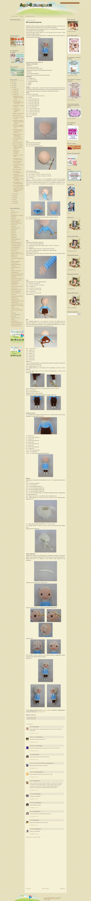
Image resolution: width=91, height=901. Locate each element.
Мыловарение (14, 272)
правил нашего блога (40, 711)
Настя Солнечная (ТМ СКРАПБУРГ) (38, 763)
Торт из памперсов (15, 314)
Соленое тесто (14, 308)
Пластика (13, 288)
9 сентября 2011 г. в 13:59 (34, 833)
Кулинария (13, 256)
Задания (13, 236)
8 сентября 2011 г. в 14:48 (34, 807)
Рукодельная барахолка (30, 16)
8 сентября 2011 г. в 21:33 (34, 825)
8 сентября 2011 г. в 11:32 (34, 790)
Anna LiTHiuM (33, 772)
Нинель (31, 780)
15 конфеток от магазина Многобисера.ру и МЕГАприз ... (18, 190)
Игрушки (13, 240)
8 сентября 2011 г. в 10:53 (34, 750)
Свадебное (13, 297)
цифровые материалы (16, 324)
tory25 (31, 754)
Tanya (31, 820)
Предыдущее (62, 888)
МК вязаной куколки (17, 169)
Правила (21, 16)
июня (14, 197)
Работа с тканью (14, 292)
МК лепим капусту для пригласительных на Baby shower (17, 131)
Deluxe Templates (56, 898)
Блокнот (13, 218)
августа (14, 193)
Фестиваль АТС (14, 317)
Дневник (13, 232)
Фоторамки (13, 321)
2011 (13, 87)
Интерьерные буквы (15, 242)
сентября (15, 94)
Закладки (13, 237)
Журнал (13, 234)
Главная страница (14, 16)
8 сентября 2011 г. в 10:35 (34, 733)
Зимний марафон (15, 239)
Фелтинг (13, 316)
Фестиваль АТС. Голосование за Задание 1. (16, 110)
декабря (14, 89)
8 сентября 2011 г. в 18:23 (34, 816)
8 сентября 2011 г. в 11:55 (34, 798)
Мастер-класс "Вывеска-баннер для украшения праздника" (18, 122)
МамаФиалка (33, 745)
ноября (14, 91)
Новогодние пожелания (16, 273)
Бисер (12, 213)
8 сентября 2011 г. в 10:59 (34, 759)
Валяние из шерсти (15, 220)
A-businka (32, 828)
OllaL (31, 726)
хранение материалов (16, 322)
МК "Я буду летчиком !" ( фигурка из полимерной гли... (18, 166)
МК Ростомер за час (17, 115)
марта (14, 203)
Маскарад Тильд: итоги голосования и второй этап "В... (18, 98)
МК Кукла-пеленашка (17, 142)
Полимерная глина (15, 289)
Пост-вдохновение (15, 291)
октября (14, 92)
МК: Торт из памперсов (18, 143)
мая (14, 199)
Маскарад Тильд (14, 267)
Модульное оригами (15, 270)
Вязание (13, 226)
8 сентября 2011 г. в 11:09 (34, 768)
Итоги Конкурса (14, 248)
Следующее (28, 888)
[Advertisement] (36, 878)
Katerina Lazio (33, 737)
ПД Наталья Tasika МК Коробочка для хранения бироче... (17, 136)
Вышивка (13, 224)
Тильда (12, 312)
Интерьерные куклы (15, 245)
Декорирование (14, 227)
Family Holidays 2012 (15, 325)
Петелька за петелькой (16, 286)
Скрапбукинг (13, 299)
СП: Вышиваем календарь (16, 310)
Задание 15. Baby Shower (18, 113)
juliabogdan (32, 802)
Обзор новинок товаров (16, 278)
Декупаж (13, 229)
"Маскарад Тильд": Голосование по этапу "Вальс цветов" (18, 102)
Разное (12, 294)
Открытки (13, 284)
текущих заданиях (47, 710)
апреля (14, 201)
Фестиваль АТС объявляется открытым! (16, 152)
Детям (12, 231)
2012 (13, 85)
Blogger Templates (47, 898)
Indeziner (48, 899)
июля (14, 195)
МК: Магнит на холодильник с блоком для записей (18, 179)
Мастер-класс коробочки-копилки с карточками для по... (18, 126)
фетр (12, 319)
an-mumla (32, 793)
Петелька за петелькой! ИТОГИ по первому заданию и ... (18, 147)
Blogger (60, 897)
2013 (13, 83)
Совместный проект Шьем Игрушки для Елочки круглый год (17, 305)
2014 (13, 82)
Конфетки (13, 255)
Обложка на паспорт (15, 280)
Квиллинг (13, 250)
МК (11, 269)
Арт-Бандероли (51, 897)
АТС (12, 210)
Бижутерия (13, 212)
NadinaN (31, 811)
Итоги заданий (14, 247)
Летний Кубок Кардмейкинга (17, 258)
